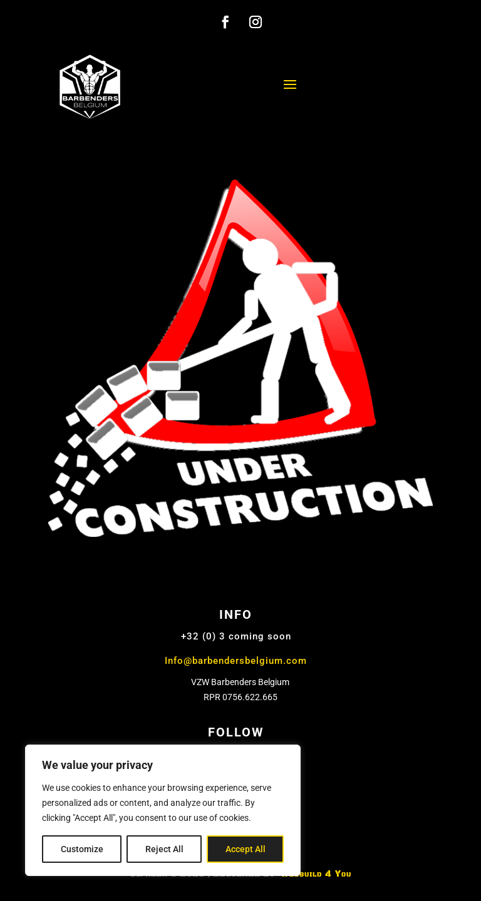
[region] (163, 810)
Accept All (245, 849)
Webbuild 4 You (314, 874)
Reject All (164, 849)
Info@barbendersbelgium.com (236, 660)
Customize (82, 849)
